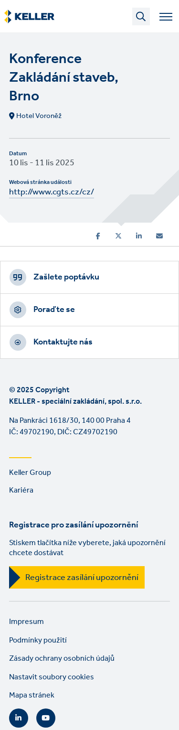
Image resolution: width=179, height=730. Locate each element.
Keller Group (30, 472)
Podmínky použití (38, 640)
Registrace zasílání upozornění (81, 577)
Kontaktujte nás (63, 342)
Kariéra (21, 490)
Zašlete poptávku (66, 277)
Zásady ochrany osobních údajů (62, 658)
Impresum (26, 621)
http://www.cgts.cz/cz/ (51, 192)
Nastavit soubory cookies (51, 677)
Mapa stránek (31, 695)
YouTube (45, 718)
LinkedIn (18, 718)
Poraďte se (54, 309)
